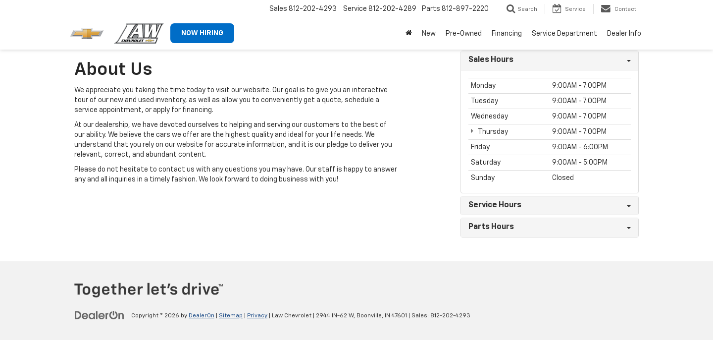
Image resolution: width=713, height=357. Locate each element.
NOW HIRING (202, 33)
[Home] (409, 34)
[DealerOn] (99, 315)
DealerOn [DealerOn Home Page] (201, 316)
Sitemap (231, 316)
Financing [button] (507, 33)
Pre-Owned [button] (464, 33)
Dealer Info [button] (624, 33)
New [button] (429, 33)
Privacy (257, 316)
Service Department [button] (564, 33)
